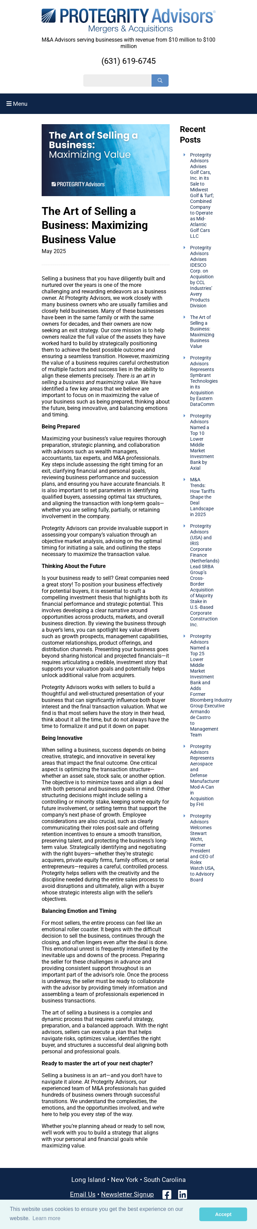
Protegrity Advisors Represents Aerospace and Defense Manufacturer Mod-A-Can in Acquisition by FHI (204, 775)
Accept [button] (223, 1214)
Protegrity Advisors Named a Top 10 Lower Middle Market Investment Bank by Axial (202, 442)
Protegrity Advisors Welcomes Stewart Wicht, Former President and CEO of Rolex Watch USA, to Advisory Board (202, 848)
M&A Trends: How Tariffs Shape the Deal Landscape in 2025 (202, 497)
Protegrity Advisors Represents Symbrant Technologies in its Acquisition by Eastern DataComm (204, 381)
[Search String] (117, 80)
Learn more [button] (46, 1218)
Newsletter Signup (127, 1194)
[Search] (160, 80)
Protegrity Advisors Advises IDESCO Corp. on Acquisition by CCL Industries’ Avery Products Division (202, 277)
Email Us (83, 1194)
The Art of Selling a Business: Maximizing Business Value (202, 331)
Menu (16, 103)
